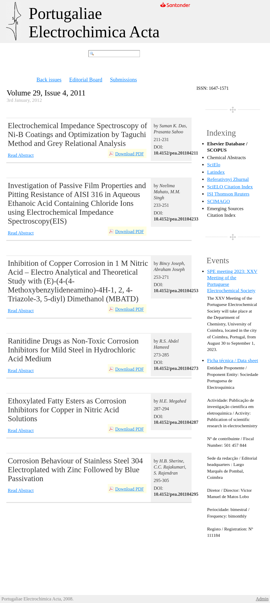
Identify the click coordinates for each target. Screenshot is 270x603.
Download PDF (129, 153)
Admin (262, 598)
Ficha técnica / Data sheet (232, 360)
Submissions (123, 80)
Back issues (48, 80)
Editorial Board (85, 80)
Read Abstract (21, 155)
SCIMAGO (218, 201)
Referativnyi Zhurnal (228, 179)
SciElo (213, 164)
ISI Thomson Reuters (228, 194)
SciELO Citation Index (230, 187)
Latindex (216, 172)
